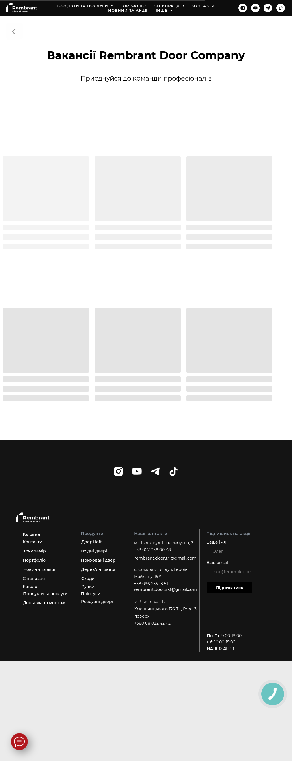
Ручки (87, 586)
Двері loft (91, 541)
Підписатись (229, 587)
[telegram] (268, 8)
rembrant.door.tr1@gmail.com (165, 558)
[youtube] (255, 8)
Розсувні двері (97, 601)
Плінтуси (90, 593)
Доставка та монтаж (44, 602)
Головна (31, 534)
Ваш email (217, 562)
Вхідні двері (94, 551)
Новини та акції (127, 10)
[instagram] (242, 8)
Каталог (31, 586)
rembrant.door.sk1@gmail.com (165, 589)
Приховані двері (99, 560)
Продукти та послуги (82, 5)
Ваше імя (216, 542)
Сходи (88, 578)
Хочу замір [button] (34, 551)
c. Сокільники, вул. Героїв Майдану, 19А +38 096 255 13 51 (161, 576)
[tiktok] (280, 8)
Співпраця (167, 5)
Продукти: (93, 533)
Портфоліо (133, 5)
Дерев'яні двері (98, 569)
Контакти (203, 5)
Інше (162, 10)
